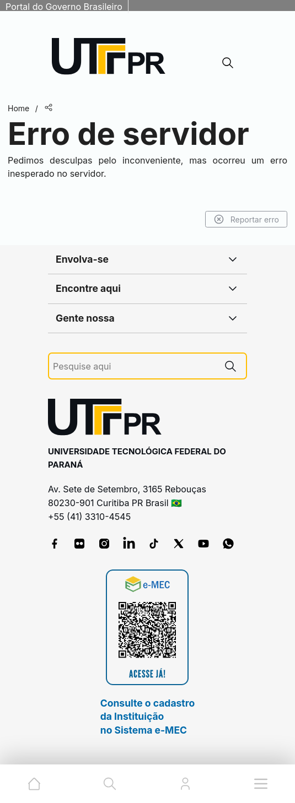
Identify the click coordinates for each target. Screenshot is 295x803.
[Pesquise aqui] (134, 366)
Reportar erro (246, 219)
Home (18, 108)
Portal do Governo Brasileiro (64, 6)
